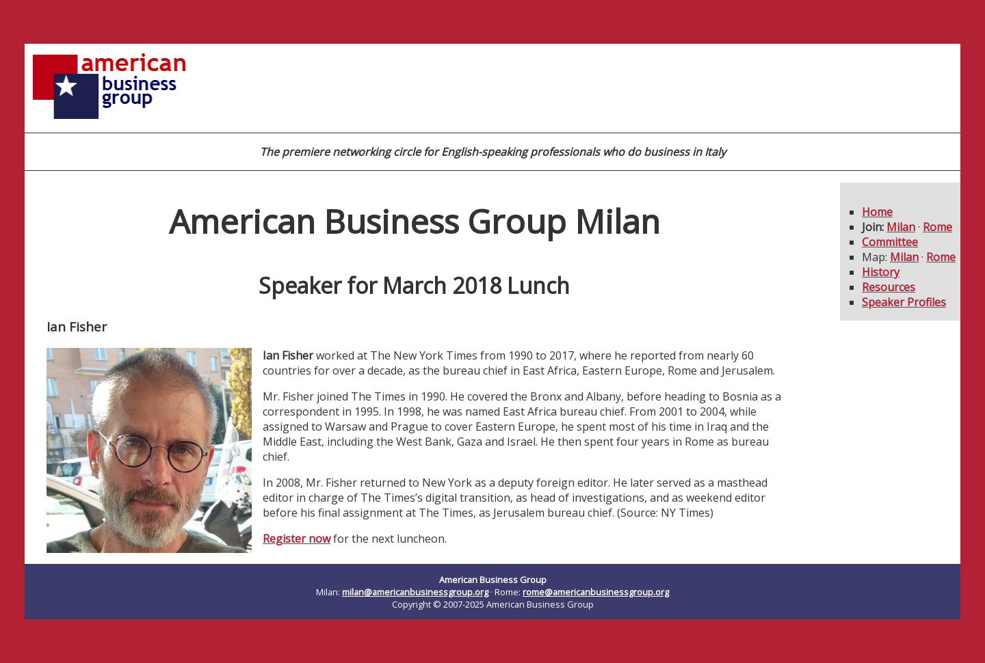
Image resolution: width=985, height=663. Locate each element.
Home (877, 211)
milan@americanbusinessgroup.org (415, 592)
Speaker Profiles (904, 302)
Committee (890, 241)
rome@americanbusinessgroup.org (596, 592)
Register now (296, 538)
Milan (900, 226)
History (880, 272)
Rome (937, 226)
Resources (888, 287)
